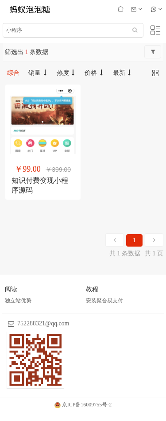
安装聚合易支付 (104, 300)
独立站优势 (18, 300)
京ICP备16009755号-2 (83, 405)
